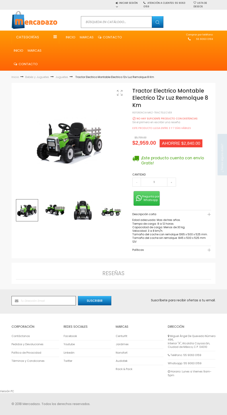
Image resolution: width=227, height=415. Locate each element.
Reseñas (113, 273)
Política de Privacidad (26, 353)
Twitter (68, 361)
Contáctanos (21, 336)
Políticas (138, 250)
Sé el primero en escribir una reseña (156, 122)
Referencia (139, 112)
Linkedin (69, 353)
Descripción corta (144, 214)
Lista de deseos (200, 4)
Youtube (69, 344)
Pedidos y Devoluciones (27, 344)
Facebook (70, 336)
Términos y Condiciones (28, 361)
